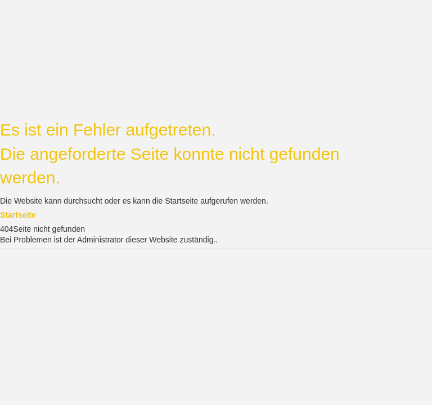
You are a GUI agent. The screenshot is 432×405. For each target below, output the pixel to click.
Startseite (18, 214)
